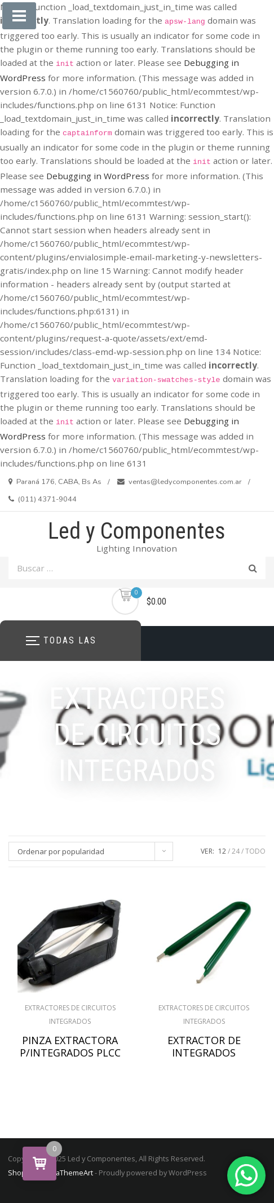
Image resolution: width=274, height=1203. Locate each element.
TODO (255, 851)
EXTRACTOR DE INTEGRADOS (204, 1046)
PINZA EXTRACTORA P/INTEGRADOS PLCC (70, 1046)
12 (222, 851)
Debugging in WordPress (97, 175)
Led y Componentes (137, 531)
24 (236, 851)
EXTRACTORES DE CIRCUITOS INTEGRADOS (70, 1014)
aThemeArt (74, 1173)
